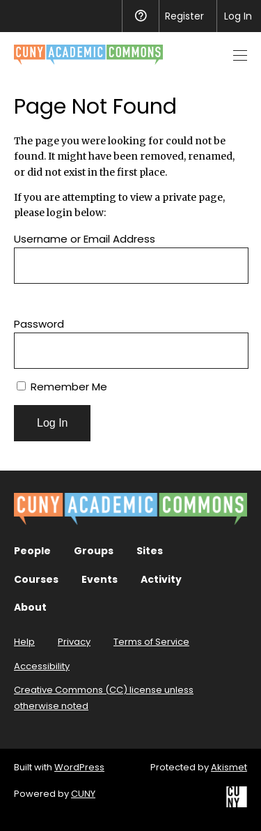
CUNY (83, 793)
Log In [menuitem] (238, 16)
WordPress (79, 767)
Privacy (74, 641)
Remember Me (62, 386)
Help (24, 641)
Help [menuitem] (140, 16)
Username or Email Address (84, 238)
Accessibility (42, 666)
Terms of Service (151, 641)
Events (99, 579)
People (32, 551)
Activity (161, 579)
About (30, 607)
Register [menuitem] (184, 16)
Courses (36, 579)
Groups (93, 551)
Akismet (229, 767)
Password (39, 324)
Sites (149, 551)
